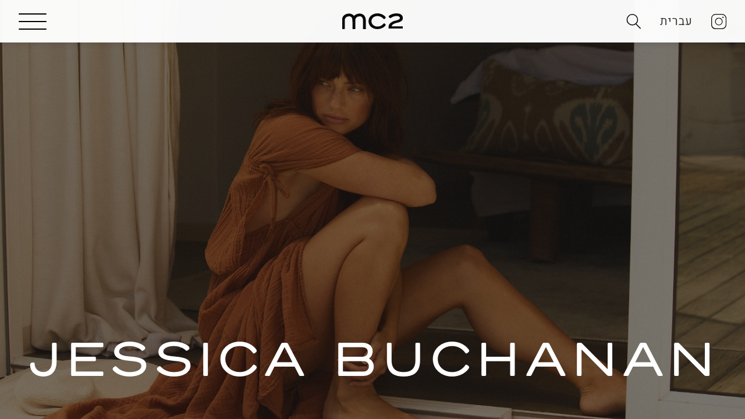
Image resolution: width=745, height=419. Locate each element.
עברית (676, 21)
